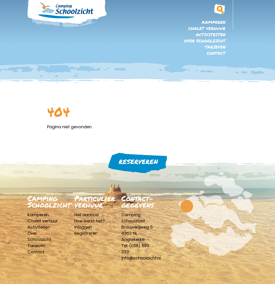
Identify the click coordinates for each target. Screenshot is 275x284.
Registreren (86, 233)
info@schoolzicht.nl (141, 258)
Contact (216, 53)
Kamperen (213, 22)
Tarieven (215, 47)
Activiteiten (210, 35)
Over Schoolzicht (204, 41)
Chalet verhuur (206, 28)
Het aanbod (86, 215)
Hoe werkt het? (89, 221)
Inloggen (83, 227)
